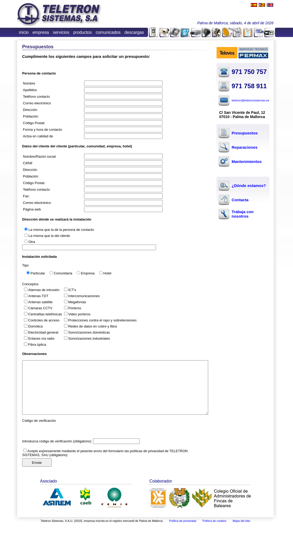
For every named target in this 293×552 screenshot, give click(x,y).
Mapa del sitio (241, 520)
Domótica (35, 326)
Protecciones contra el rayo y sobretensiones (102, 320)
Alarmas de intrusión (44, 290)
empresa (40, 32)
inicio (23, 32)
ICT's (72, 290)
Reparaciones (244, 147)
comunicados (108, 32)
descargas (134, 32)
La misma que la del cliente (49, 236)
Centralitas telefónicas (45, 314)
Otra (31, 242)
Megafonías (77, 302)
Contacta (240, 200)
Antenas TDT (38, 296)
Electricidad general (43, 332)
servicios (61, 32)
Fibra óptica (37, 345)
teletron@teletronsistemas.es (250, 100)
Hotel (107, 273)
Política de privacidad (182, 520)
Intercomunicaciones (84, 296)
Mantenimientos (247, 161)
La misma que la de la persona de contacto (61, 230)
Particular (38, 273)
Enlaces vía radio (41, 338)
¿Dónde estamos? (249, 185)
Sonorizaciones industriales (89, 338)
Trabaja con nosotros (242, 213)
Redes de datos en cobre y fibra (92, 326)
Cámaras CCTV (40, 308)
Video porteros (79, 314)
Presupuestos (245, 133)
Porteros (74, 308)
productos (82, 32)
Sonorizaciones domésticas (89, 332)
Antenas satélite (40, 302)
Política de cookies (214, 520)
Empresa (88, 273)
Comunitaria (63, 273)
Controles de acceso (44, 320)
